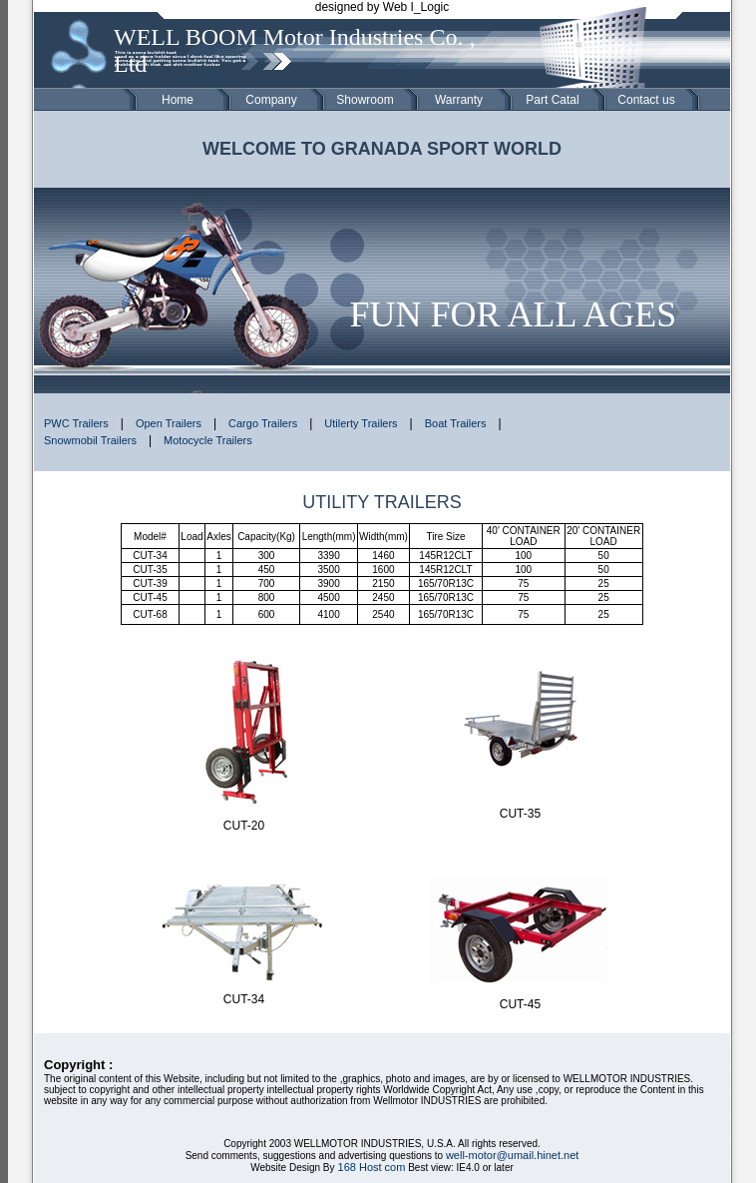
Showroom (364, 100)
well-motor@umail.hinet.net (512, 1155)
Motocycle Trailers (208, 440)
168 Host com (369, 1167)
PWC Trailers (76, 423)
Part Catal (552, 100)
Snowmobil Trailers (90, 440)
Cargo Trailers (262, 423)
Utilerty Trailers (360, 423)
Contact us (645, 100)
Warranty (459, 100)
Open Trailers (168, 423)
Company (270, 100)
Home (177, 100)
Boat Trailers (456, 423)
